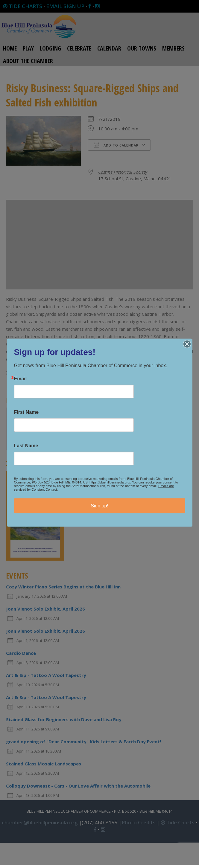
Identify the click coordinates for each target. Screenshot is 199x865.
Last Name (26, 445)
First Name (26, 412)
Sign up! (99, 505)
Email (20, 378)
